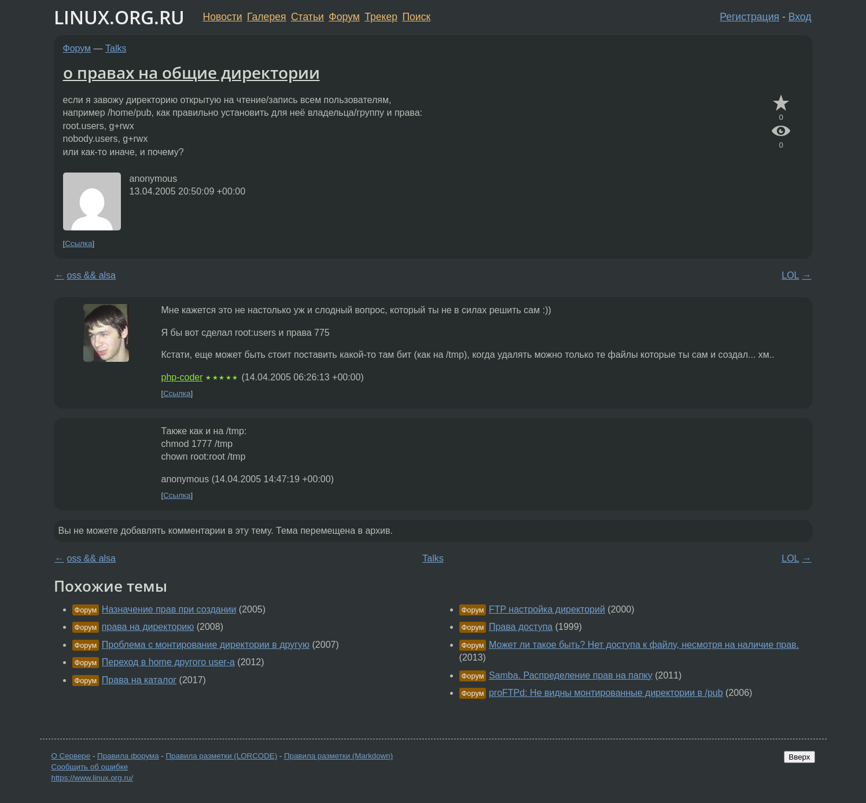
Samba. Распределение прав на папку (571, 675)
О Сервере (71, 755)
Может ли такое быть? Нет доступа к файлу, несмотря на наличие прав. (644, 645)
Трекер (380, 17)
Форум (344, 17)
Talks (115, 48)
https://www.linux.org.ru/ (92, 777)
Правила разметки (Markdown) (338, 755)
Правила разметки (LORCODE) (221, 755)
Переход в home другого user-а (168, 662)
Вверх (799, 757)
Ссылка (78, 243)
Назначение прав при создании (169, 609)
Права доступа (520, 627)
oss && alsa (91, 275)
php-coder (182, 377)
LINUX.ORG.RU (119, 17)
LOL (790, 275)
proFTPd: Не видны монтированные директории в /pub (606, 693)
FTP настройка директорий (547, 609)
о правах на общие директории (191, 72)
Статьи (307, 17)
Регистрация (749, 17)
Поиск (416, 17)
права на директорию (148, 627)
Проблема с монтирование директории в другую (205, 645)
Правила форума (128, 755)
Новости (222, 17)
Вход (800, 17)
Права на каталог (139, 680)
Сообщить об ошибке (89, 766)
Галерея (266, 17)
